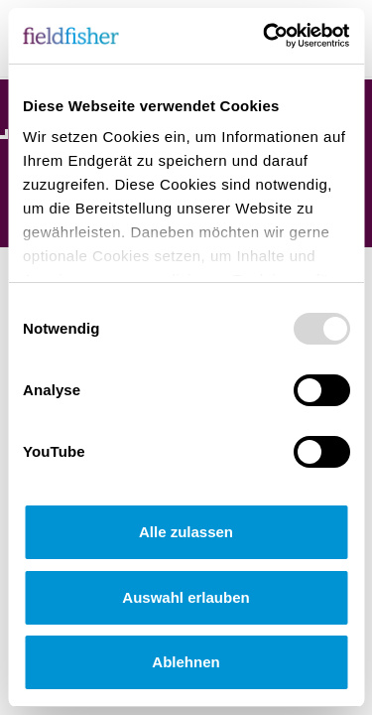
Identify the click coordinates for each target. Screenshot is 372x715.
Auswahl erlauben (185, 597)
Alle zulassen (186, 531)
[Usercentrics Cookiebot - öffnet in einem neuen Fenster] (265, 36)
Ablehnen (185, 661)
